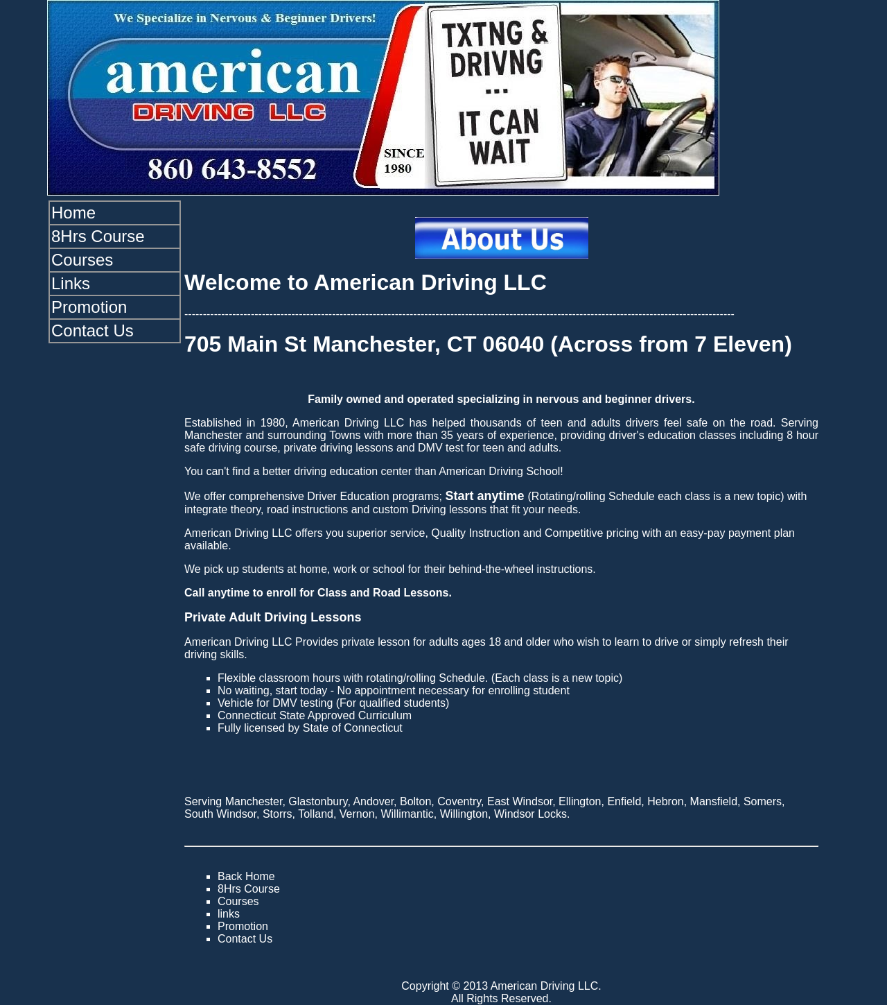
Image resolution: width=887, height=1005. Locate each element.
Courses (82, 259)
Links (70, 283)
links (229, 914)
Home (73, 212)
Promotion (89, 307)
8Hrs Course (98, 236)
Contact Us (92, 330)
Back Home (246, 876)
